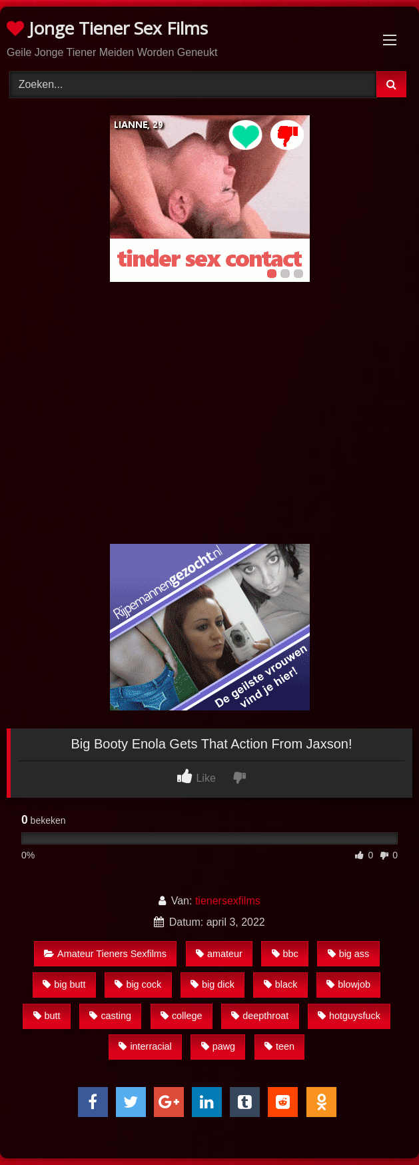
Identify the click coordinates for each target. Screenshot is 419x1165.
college (182, 1015)
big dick (212, 984)
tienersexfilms (227, 900)
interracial (145, 1046)
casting (110, 1015)
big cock (138, 984)
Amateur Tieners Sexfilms (105, 953)
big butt (64, 984)
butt (47, 1015)
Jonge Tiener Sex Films (107, 28)
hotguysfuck (349, 1015)
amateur (219, 953)
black (281, 984)
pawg (218, 1046)
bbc (285, 953)
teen (279, 1046)
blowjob (348, 984)
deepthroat (259, 1015)
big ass (349, 953)
